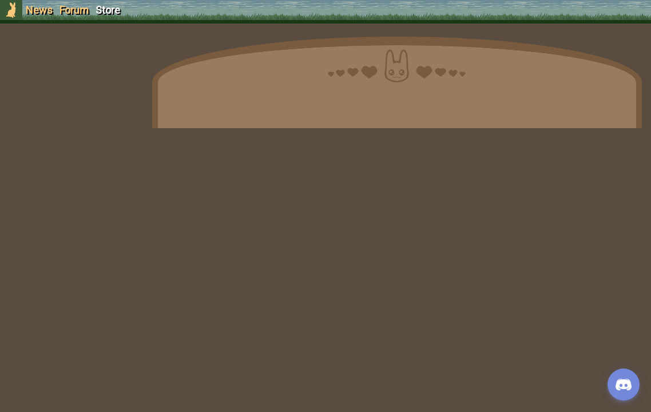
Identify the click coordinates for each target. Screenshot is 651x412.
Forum (74, 10)
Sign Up (70, 74)
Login (69, 95)
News (39, 10)
